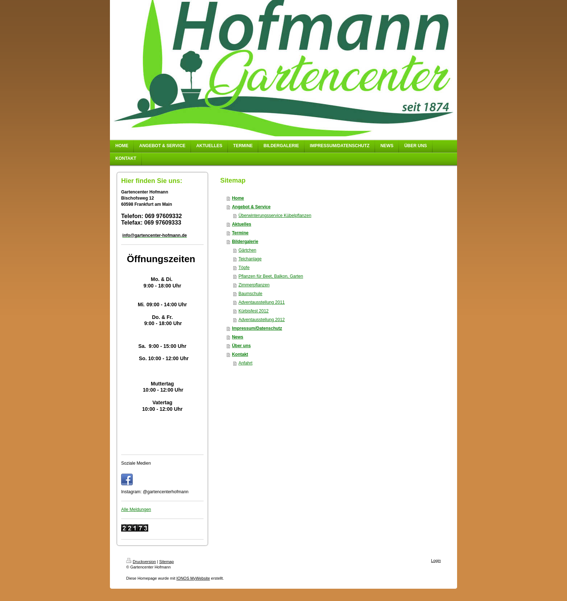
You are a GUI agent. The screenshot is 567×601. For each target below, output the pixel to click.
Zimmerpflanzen (253, 284)
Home (238, 198)
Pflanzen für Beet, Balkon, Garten (270, 276)
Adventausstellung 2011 (261, 302)
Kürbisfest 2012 (253, 311)
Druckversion (141, 561)
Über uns (241, 345)
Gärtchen (247, 250)
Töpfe (244, 267)
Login (436, 560)
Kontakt (240, 354)
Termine (240, 232)
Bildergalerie (245, 241)
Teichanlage (249, 258)
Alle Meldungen (136, 509)
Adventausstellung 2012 (261, 319)
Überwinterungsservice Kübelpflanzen (274, 215)
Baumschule (250, 293)
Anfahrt (245, 363)
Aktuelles (241, 224)
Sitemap (166, 561)
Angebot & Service (251, 206)
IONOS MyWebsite (193, 578)
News (237, 337)
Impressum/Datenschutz (257, 328)
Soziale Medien (136, 463)
